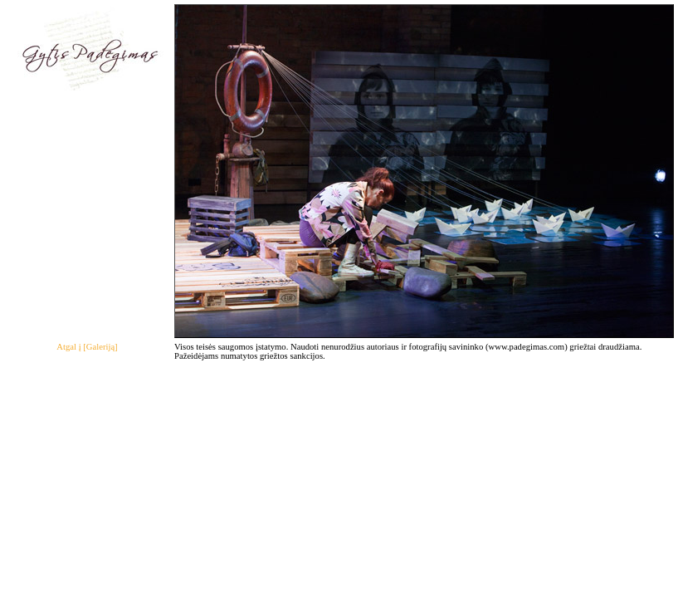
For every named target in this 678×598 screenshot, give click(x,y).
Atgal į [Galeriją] (86, 346)
